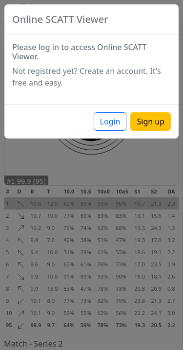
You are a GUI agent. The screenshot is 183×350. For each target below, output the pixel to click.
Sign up (150, 121)
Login (110, 121)
